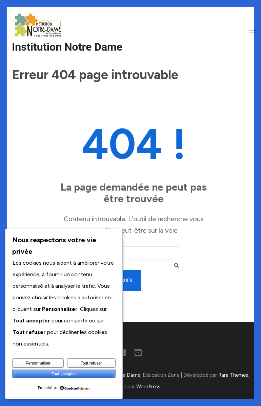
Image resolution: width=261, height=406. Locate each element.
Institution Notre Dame (67, 46)
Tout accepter (64, 373)
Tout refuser (91, 363)
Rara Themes (233, 375)
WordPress (148, 387)
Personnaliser (37, 363)
